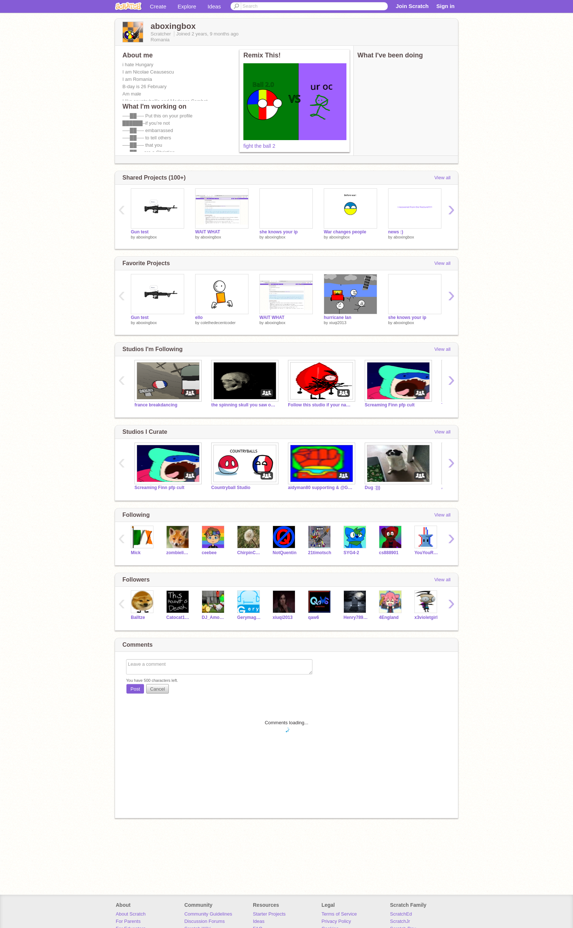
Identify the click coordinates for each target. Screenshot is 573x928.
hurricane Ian (337, 317)
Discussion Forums (204, 921)
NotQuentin (284, 552)
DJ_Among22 (214, 617)
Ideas (214, 6)
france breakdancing (155, 404)
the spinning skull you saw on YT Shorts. (244, 404)
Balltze (138, 617)
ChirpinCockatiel (249, 552)
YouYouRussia (426, 552)
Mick (136, 552)
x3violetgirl (425, 617)
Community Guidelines (208, 914)
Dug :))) (372, 487)
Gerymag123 (249, 617)
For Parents (128, 921)
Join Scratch (412, 6)
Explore (187, 6)
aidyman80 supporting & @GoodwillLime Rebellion (321, 487)
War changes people (345, 231)
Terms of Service (339, 914)
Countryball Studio (230, 487)
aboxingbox (146, 237)
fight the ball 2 (259, 146)
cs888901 (388, 552)
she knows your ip (278, 231)
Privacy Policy (336, 921)
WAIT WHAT (207, 231)
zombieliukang (178, 552)
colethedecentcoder (218, 322)
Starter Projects (269, 914)
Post (135, 689)
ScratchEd (401, 914)
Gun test (140, 231)
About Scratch (131, 914)
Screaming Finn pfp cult (390, 404)
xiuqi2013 (337, 322)
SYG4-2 (351, 552)
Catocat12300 (178, 617)
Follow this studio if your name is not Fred (321, 404)
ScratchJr (400, 921)
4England (389, 617)
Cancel (157, 689)
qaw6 (313, 617)
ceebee (209, 552)
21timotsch (319, 552)
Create (158, 6)
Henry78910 (356, 617)
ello (199, 317)
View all (442, 177)
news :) (395, 231)
